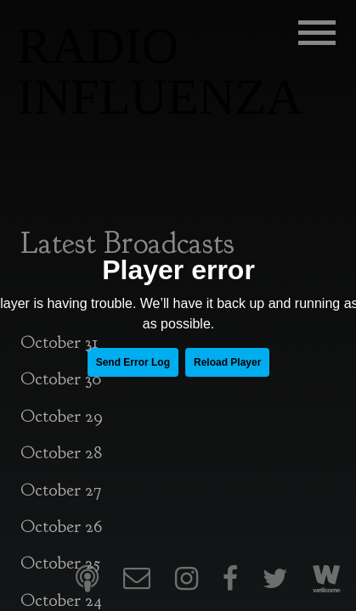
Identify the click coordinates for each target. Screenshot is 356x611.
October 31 (59, 342)
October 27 (60, 490)
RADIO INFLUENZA (160, 71)
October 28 (61, 452)
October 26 (61, 526)
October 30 (60, 378)
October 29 (61, 416)
